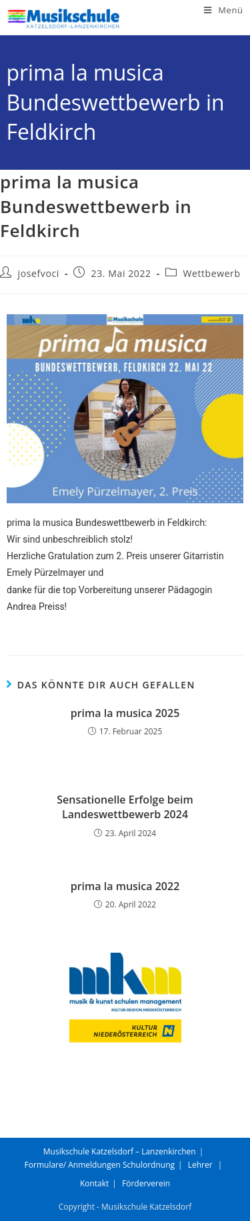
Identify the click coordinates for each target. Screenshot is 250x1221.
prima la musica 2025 (125, 713)
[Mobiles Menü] (223, 10)
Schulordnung (149, 1164)
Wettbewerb (211, 273)
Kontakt (94, 1183)
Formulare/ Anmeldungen (73, 1164)
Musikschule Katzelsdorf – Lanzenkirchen (119, 1151)
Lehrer (200, 1164)
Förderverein (146, 1183)
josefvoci (38, 273)
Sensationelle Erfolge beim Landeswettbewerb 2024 (125, 807)
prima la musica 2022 (125, 886)
